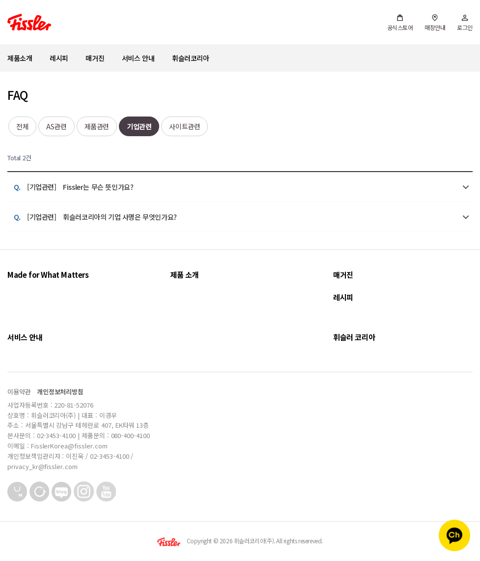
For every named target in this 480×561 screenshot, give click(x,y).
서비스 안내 (138, 58)
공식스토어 (400, 22)
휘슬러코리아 (190, 58)
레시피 (59, 58)
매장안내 (434, 22)
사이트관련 (184, 126)
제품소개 (19, 58)
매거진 (94, 58)
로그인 (465, 22)
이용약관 (19, 391)
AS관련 (56, 126)
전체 (22, 126)
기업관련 (139, 126)
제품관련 (97, 126)
